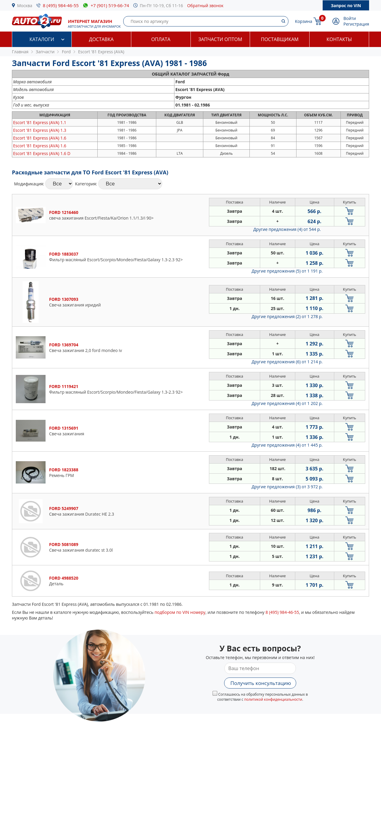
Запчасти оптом (220, 39)
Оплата (160, 39)
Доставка (101, 39)
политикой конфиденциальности (273, 699)
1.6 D (41, 153)
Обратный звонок (205, 5)
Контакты (339, 39)
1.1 (39, 122)
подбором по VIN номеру (179, 612)
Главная (20, 51)
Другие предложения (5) (287, 271)
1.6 (39, 138)
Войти (349, 18)
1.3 (39, 130)
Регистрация (356, 24)
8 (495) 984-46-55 (61, 5)
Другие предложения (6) (287, 361)
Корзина (303, 21)
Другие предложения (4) (287, 229)
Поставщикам (280, 39)
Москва (24, 5)
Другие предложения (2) (287, 316)
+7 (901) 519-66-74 (109, 5)
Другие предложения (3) (287, 486)
